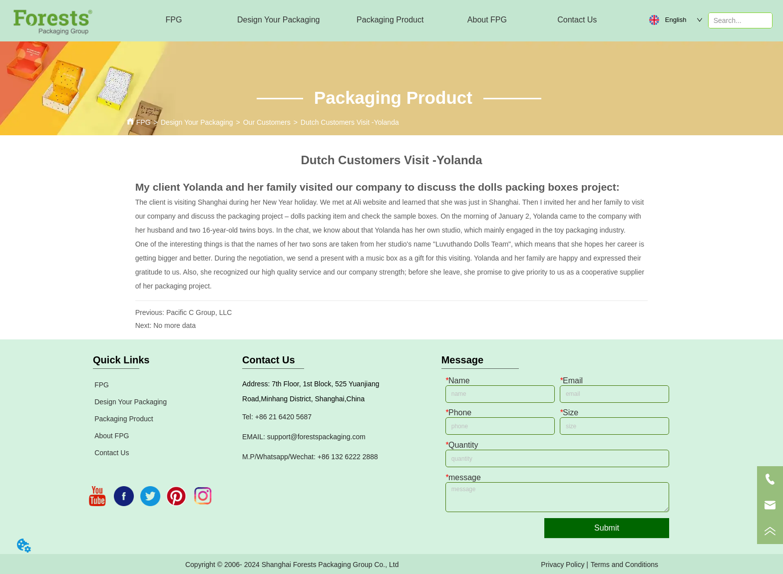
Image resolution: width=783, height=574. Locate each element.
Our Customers (267, 122)
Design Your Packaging (197, 122)
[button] (278, 20)
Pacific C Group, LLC (199, 312)
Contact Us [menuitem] (577, 19)
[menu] (375, 19)
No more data (174, 325)
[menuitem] (278, 19)
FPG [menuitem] (174, 19)
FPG (143, 122)
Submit (606, 528)
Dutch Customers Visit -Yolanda (350, 122)
